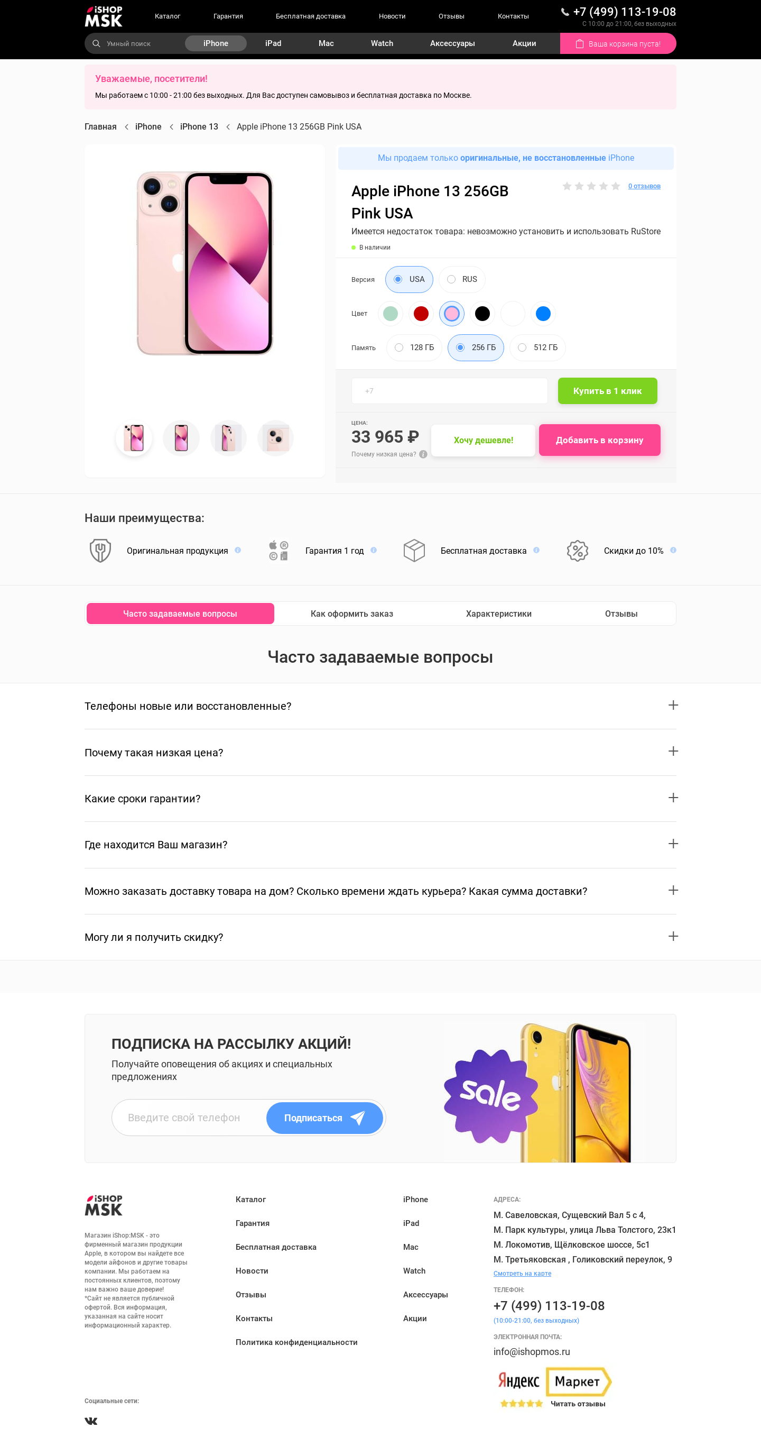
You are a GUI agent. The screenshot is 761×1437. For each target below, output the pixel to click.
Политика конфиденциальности (297, 1342)
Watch (382, 43)
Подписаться (326, 1117)
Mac (326, 43)
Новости (392, 16)
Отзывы (452, 16)
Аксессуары (452, 43)
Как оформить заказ (352, 613)
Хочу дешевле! (485, 440)
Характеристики (499, 613)
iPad (273, 43)
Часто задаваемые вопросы (180, 613)
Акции (524, 43)
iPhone (215, 43)
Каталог (167, 16)
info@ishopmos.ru (532, 1351)
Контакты (513, 16)
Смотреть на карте (522, 1273)
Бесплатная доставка (311, 16)
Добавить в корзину (602, 440)
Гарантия (228, 16)
